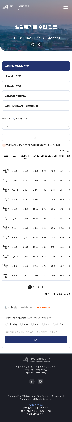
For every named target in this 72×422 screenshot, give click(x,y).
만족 (26, 324)
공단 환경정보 (54, 38)
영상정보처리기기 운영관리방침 (36, 408)
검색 (36, 138)
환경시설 (40, 38)
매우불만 (60, 324)
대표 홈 (19, 38)
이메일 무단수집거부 (36, 414)
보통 (36, 324)
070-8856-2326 (41, 307)
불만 (47, 324)
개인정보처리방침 (36, 404)
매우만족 (13, 324)
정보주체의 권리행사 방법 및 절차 (36, 411)
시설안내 (29, 38)
